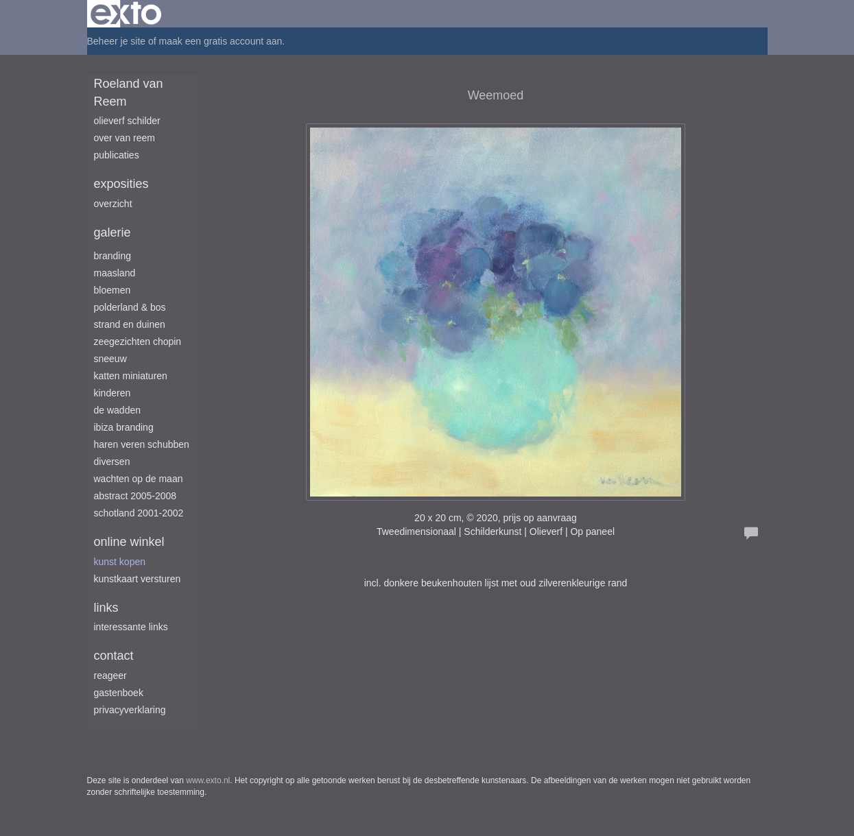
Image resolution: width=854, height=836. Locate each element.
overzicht (113, 203)
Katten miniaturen (130, 375)
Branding (113, 255)
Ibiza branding (124, 427)
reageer (110, 675)
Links (106, 607)
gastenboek (118, 692)
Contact (114, 655)
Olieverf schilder (127, 120)
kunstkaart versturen (137, 578)
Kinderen (112, 392)
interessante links (131, 626)
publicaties (116, 155)
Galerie (112, 232)
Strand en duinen (129, 324)
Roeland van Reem (128, 92)
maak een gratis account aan (221, 41)
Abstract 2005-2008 (135, 495)
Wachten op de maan (138, 478)
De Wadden (117, 410)
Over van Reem (124, 137)
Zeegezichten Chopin (138, 341)
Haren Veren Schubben (141, 444)
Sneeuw (110, 358)
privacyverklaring (130, 709)
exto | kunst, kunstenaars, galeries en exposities (126, 13)
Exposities (121, 184)
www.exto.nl (208, 780)
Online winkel (129, 542)
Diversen (112, 461)
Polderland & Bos (130, 307)
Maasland (115, 272)
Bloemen (112, 290)
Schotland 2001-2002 (139, 512)
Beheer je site (116, 41)
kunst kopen (120, 561)
